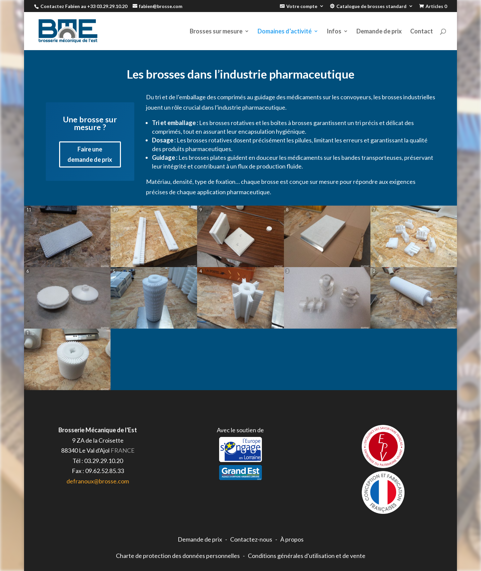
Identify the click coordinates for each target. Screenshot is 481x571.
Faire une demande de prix (89, 154)
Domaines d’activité (285, 32)
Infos (334, 32)
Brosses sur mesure (216, 32)
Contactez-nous (251, 539)
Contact (421, 32)
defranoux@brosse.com (97, 481)
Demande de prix (379, 32)
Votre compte (301, 6)
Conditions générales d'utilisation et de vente (306, 555)
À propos (292, 539)
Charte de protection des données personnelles (178, 555)
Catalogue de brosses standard (371, 6)
